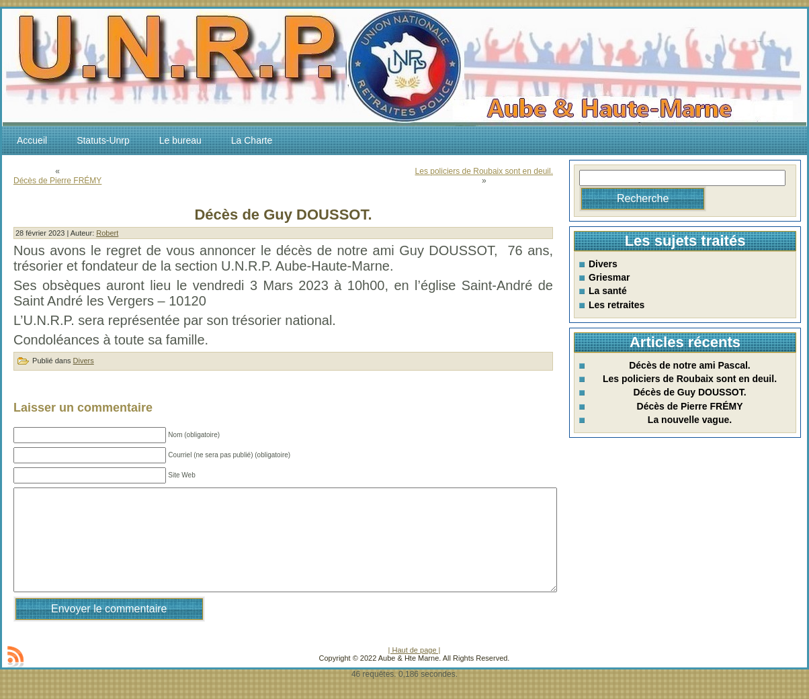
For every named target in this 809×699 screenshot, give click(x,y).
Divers (83, 361)
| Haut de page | (414, 670)
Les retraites (616, 304)
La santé (608, 290)
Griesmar (609, 277)
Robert (107, 233)
